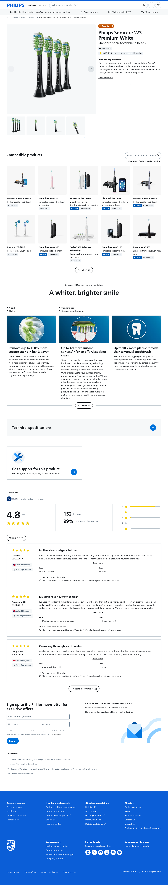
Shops (50, 819)
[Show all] (84, 270)
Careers (130, 819)
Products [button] (32, 5)
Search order (12, 819)
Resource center (53, 824)
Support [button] (42, 5)
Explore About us (133, 807)
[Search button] (144, 5)
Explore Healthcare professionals (61, 807)
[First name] (22, 724)
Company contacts (54, 858)
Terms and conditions (16, 815)
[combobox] (92, 5)
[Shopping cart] (158, 5)
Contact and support (55, 811)
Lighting (90, 807)
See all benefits (105, 77)
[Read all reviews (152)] (84, 689)
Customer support (15, 807)
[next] (91, 69)
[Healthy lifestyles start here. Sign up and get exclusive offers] (40, 12)
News (127, 811)
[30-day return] (149, 12)
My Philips (11, 811)
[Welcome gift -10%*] (119, 12)
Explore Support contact (57, 846)
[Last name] (54, 724)
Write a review (16, 538)
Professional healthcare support (60, 854)
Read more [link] (98, 563)
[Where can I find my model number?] (144, 161)
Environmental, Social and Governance (143, 828)
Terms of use (30, 872)
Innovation (130, 824)
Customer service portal (58, 815)
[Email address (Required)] (38, 716)
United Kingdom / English (137, 846)
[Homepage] (15, 5)
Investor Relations (133, 815)
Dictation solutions (95, 824)
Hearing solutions (95, 815)
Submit (12, 741)
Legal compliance (49, 872)
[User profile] (151, 5)
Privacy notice (13, 872)
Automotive (90, 811)
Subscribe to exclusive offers (98, 846)
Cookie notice (69, 872)
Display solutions (93, 819)
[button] (153, 427)
